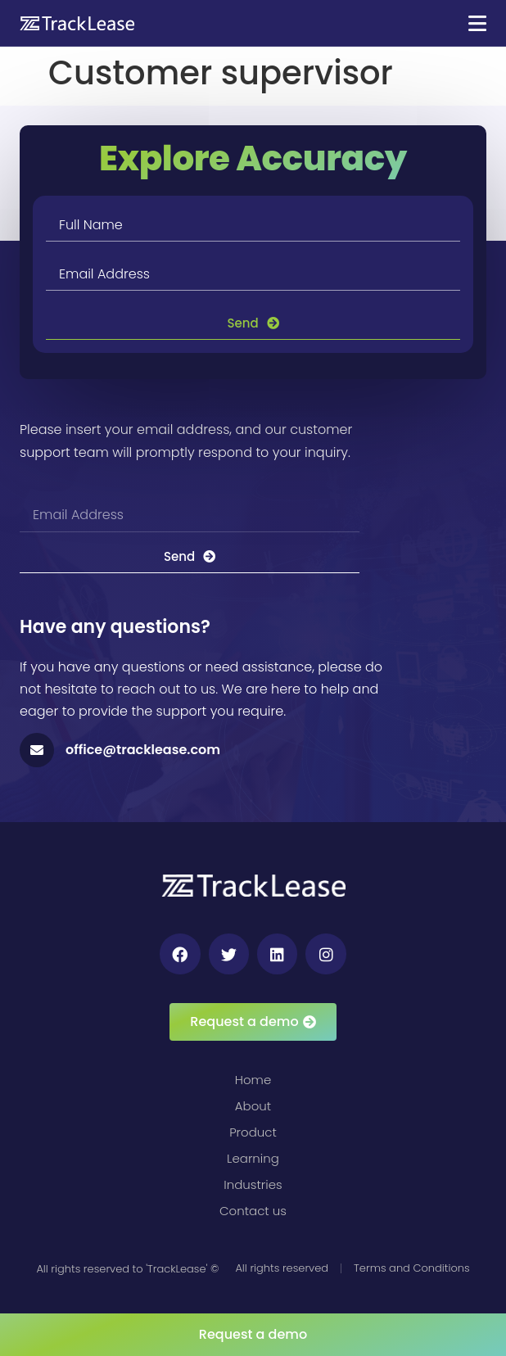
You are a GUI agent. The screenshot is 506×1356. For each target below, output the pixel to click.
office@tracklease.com (143, 749)
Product (253, 1132)
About (253, 1105)
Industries (253, 1184)
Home (253, 1079)
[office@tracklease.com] (37, 750)
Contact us (253, 1210)
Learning (253, 1158)
